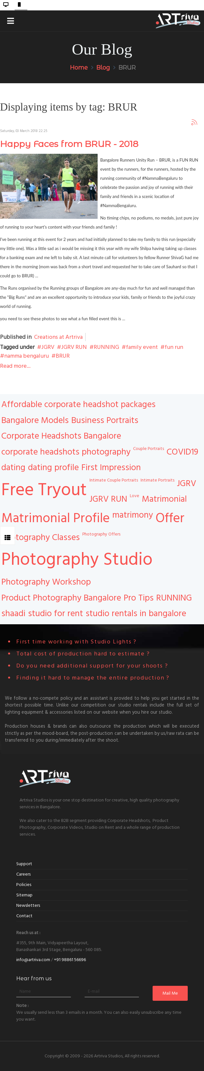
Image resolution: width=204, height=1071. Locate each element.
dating (13, 467)
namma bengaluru (26, 356)
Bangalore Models (35, 420)
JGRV (47, 347)
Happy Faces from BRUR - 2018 (69, 144)
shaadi (13, 613)
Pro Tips (139, 598)
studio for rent (55, 613)
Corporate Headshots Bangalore (61, 436)
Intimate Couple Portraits (113, 480)
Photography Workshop (46, 582)
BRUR (63, 356)
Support (24, 864)
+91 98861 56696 (70, 960)
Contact (24, 916)
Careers (23, 874)
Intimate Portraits (157, 480)
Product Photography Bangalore (61, 598)
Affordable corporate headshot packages (78, 404)
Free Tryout (44, 490)
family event (142, 347)
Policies (23, 884)
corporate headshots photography (65, 452)
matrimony (132, 515)
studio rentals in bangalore (136, 613)
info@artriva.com (33, 960)
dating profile (53, 467)
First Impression (111, 467)
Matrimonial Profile (55, 518)
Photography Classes (40, 537)
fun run (174, 347)
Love (134, 496)
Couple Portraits (148, 449)
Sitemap (24, 895)
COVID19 (182, 452)
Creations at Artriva (58, 337)
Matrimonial (164, 499)
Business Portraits (104, 420)
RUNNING (106, 347)
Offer (170, 518)
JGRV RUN (74, 347)
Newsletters (28, 905)
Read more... (15, 366)
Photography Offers (101, 534)
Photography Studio (77, 560)
